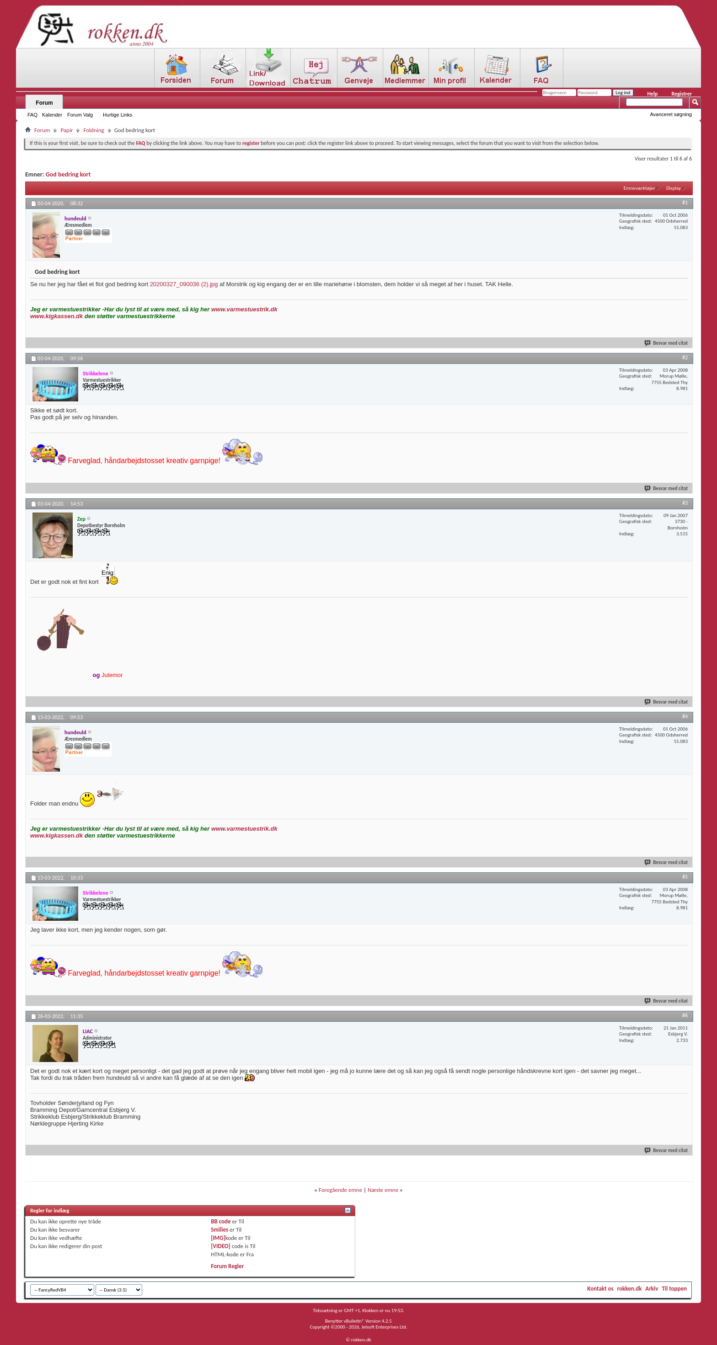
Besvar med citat (666, 343)
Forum (44, 103)
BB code (220, 1221)
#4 (685, 716)
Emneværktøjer (639, 188)
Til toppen (674, 1288)
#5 (685, 877)
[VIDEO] (220, 1246)
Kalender (52, 114)
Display (673, 188)
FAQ (32, 114)
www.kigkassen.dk (56, 316)
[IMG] (218, 1237)
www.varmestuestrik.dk (244, 309)
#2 (685, 357)
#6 (685, 1015)
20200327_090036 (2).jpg (184, 284)
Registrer (681, 94)
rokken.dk (629, 1288)
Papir (66, 130)
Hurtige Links (117, 114)
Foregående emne (340, 1189)
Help (652, 94)
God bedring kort (68, 174)
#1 (685, 202)
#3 (685, 503)
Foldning (93, 130)
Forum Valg (80, 114)
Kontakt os (600, 1288)
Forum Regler (227, 1266)
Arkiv (651, 1288)
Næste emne (383, 1189)
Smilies (219, 1229)
